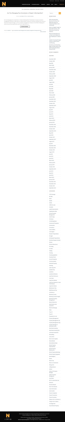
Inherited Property (53, 263)
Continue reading (25, 26)
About (56, 4)
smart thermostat (53, 388)
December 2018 (52, 124)
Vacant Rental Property (54, 405)
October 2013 (52, 185)
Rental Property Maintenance (52, 349)
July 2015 (51, 154)
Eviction (50, 242)
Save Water (51, 378)
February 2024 (52, 73)
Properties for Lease (26, 4)
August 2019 (51, 107)
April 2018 (51, 135)
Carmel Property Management (52, 214)
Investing (51, 265)
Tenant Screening (52, 397)
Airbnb (50, 202)
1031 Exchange (52, 194)
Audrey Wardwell (31, 16)
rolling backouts (52, 367)
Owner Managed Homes (22, 30)
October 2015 (52, 150)
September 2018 (52, 131)
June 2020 (51, 86)
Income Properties (53, 259)
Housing (51, 252)
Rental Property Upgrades (54, 354)
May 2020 (51, 88)
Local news (51, 278)
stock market (52, 391)
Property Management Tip (54, 320)
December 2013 (52, 181)
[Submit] (60, 13)
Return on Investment (53, 362)
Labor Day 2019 (52, 267)
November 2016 (52, 145)
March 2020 (51, 92)
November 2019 (52, 101)
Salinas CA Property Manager (53, 372)
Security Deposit (52, 384)
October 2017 (52, 137)
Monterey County (52, 294)
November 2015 (52, 147)
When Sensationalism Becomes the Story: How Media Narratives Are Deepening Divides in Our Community (54, 22)
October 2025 (52, 61)
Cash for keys (52, 217)
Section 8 (51, 382)
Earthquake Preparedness (54, 238)
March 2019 (51, 118)
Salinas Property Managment (52, 375)
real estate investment (53, 332)
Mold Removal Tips (53, 290)
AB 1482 (50, 196)
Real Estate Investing (53, 328)
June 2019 (51, 111)
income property (52, 261)
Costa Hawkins (52, 229)
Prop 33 (50, 314)
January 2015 (51, 164)
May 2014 (51, 173)
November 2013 (52, 183)
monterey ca (51, 292)
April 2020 (51, 90)
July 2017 (51, 143)
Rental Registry (52, 356)
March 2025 (51, 65)
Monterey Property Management (53, 299)
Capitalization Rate (53, 211)
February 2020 (52, 95)
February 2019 (52, 120)
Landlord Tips (52, 269)
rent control (51, 336)
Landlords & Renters (53, 274)
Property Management (53, 318)
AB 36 (50, 198)
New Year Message (53, 307)
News (50, 310)
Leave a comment (43, 31)
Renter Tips (51, 360)
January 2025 (51, 67)
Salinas (50, 369)
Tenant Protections (53, 395)
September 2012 (52, 188)
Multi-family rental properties (53, 305)
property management (30, 30)
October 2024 (52, 71)
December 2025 (52, 59)
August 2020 (51, 82)
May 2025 (51, 63)
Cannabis (51, 207)
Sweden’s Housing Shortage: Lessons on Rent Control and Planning (55, 41)
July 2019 (51, 109)
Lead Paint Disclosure (53, 276)
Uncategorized (52, 403)
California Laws (52, 205)
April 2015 (51, 158)
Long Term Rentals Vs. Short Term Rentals (55, 283)
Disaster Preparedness (54, 233)
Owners (48, 4)
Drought (51, 236)
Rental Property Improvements (52, 346)
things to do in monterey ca (54, 399)
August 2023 (51, 78)
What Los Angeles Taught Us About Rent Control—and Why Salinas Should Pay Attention (55, 29)
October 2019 (52, 103)
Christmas (51, 219)
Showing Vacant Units (37, 30)
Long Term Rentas (53, 286)
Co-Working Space (53, 221)
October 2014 (52, 166)
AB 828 (50, 200)
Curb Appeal (51, 231)
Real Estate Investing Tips (54, 330)
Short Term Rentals (53, 386)
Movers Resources (53, 302)
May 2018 (51, 133)
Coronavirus (51, 227)
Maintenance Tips (52, 288)
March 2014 (51, 177)
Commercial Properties (54, 223)
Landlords (9, 30)
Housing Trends (52, 257)
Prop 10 (50, 312)
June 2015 (51, 156)
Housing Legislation (53, 255)
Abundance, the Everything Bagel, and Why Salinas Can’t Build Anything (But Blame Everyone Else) (55, 47)
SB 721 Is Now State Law (54, 380)
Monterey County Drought (54, 296)
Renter (50, 358)
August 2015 (51, 152)
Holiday (50, 250)
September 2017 (52, 139)
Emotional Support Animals (54, 240)
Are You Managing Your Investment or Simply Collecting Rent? (25, 13)
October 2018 (52, 128)
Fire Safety (51, 246)
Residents (43, 4)
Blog (52, 4)
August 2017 (51, 141)
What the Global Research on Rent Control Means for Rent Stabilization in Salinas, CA (55, 36)
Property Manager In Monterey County (53, 325)
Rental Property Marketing (54, 352)
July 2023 (51, 80)
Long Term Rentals (53, 280)
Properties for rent (53, 316)
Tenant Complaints (53, 393)
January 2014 (51, 179)
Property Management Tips (54, 322)
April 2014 (51, 175)
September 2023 (52, 76)
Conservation (52, 225)
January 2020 (51, 97)
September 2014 (52, 169)
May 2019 (51, 114)
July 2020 (51, 84)
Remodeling (51, 334)
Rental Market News (53, 343)
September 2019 (52, 105)
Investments (16, 30)
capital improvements (53, 209)
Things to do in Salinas (53, 401)
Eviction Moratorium (53, 244)
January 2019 (51, 122)
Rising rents (51, 364)
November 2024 (52, 69)
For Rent (51, 248)
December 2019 (52, 99)
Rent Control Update (53, 338)
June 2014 (51, 171)
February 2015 (52, 162)
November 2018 (52, 126)
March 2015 (51, 160)
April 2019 (51, 116)
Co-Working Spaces (36, 4)
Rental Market (52, 341)
